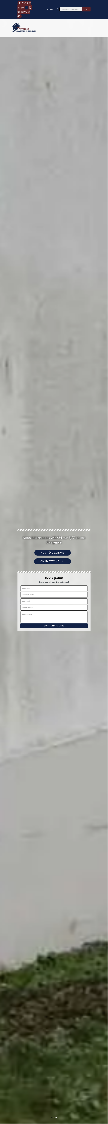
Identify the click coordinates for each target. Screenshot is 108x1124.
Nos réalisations (52, 552)
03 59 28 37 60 (24, 5)
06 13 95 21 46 (24, 12)
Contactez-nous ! (53, 561)
